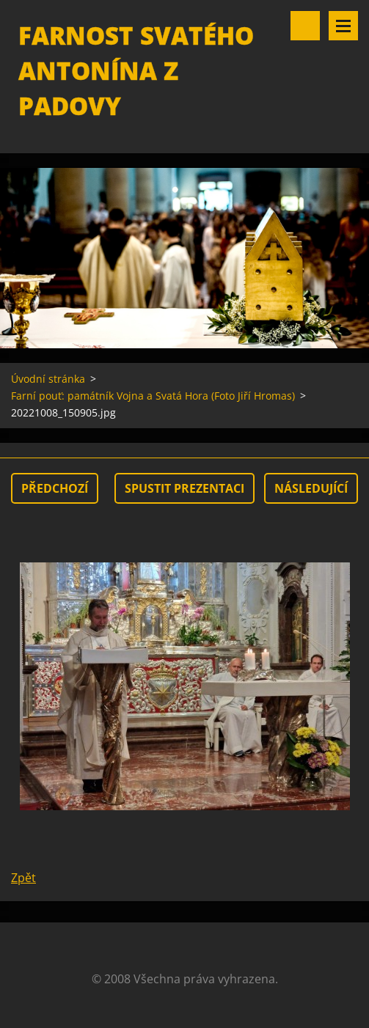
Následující (311, 488)
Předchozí (54, 488)
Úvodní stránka (48, 379)
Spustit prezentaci (184, 488)
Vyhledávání (305, 25)
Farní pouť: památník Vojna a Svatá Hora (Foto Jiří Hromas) (153, 396)
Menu (343, 25)
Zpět (23, 878)
